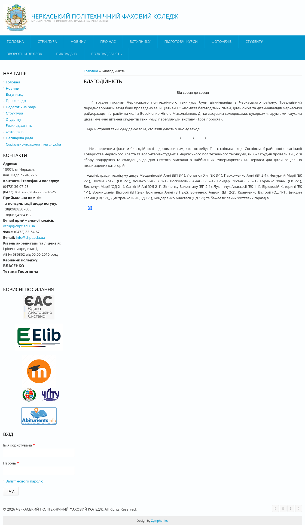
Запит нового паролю (24, 481)
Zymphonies (159, 520)
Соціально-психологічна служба (33, 144)
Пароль (11, 463)
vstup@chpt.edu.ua (19, 226)
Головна (15, 41)
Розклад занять (106, 53)
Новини (78, 41)
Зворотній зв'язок (24, 53)
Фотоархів (221, 41)
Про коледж (16, 100)
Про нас (108, 41)
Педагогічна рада (21, 106)
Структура (47, 41)
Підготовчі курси (181, 41)
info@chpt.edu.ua (30, 237)
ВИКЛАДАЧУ (66, 53)
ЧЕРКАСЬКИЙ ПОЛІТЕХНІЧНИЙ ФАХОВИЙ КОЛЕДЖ (104, 16)
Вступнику (14, 94)
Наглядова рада (19, 137)
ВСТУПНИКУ (140, 41)
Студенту (254, 41)
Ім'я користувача (19, 445)
